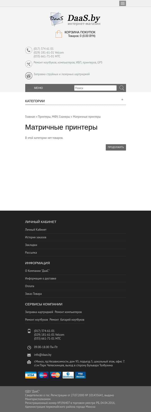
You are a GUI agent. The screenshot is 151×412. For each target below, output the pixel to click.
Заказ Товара (33, 294)
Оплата (29, 286)
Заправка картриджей (39, 312)
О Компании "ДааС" (37, 271)
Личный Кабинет (36, 230)
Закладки (31, 245)
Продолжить (116, 147)
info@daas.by (42, 355)
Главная (30, 117)
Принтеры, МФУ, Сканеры (54, 117)
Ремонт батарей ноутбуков (67, 320)
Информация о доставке (40, 278)
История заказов (35, 237)
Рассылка (31, 252)
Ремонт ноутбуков (36, 320)
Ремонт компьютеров (68, 312)
